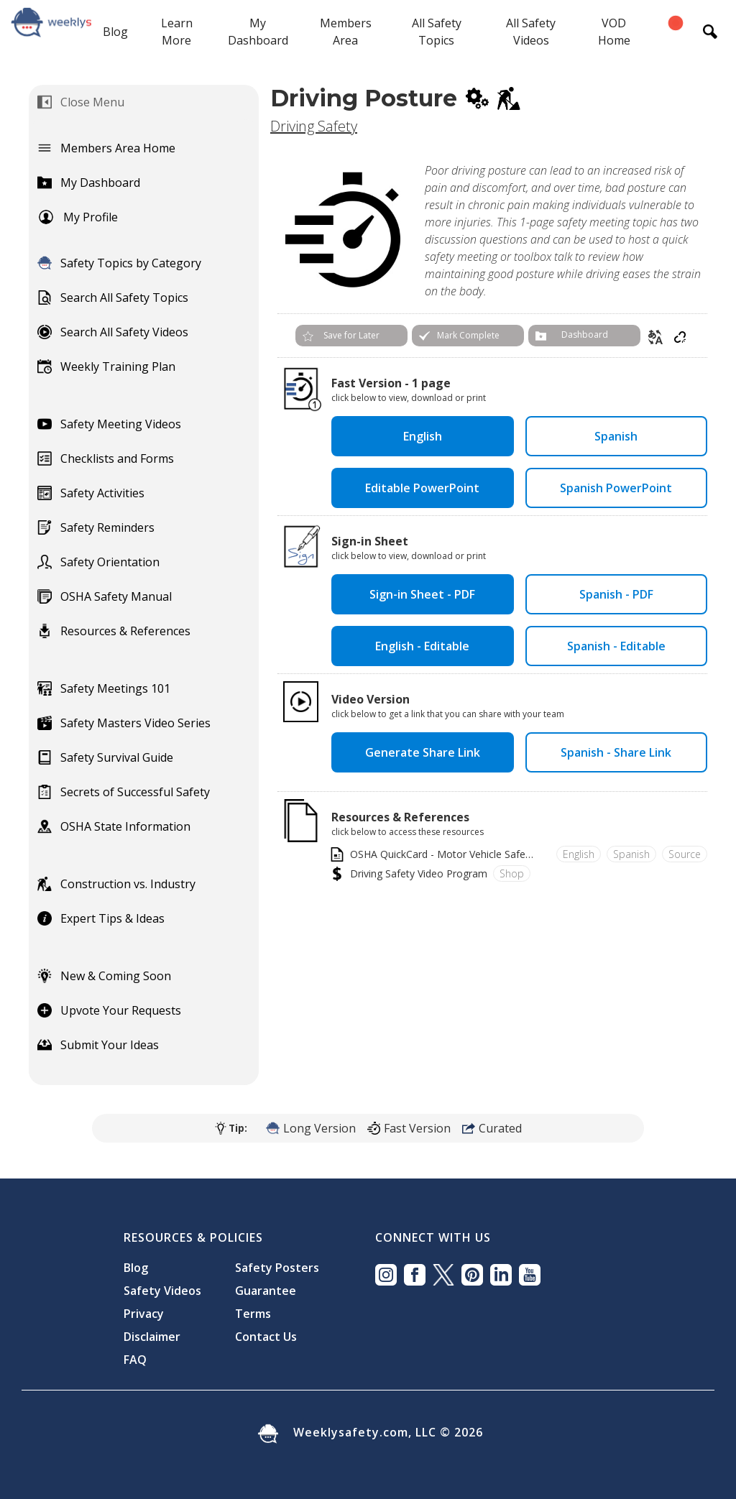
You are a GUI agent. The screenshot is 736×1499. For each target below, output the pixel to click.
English (422, 436)
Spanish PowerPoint (616, 488)
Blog (115, 32)
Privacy (144, 1314)
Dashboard (584, 334)
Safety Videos (162, 1291)
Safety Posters (277, 1268)
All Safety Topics (436, 31)
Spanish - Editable (616, 646)
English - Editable (422, 646)
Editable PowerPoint (422, 488)
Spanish (616, 436)
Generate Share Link (422, 752)
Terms (253, 1314)
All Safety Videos (531, 31)
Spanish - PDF (616, 594)
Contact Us (266, 1337)
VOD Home (614, 31)
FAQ (135, 1359)
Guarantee (265, 1291)
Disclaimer (152, 1337)
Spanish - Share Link (616, 752)
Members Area (346, 31)
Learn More (177, 31)
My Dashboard (258, 31)
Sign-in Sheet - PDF (422, 594)
